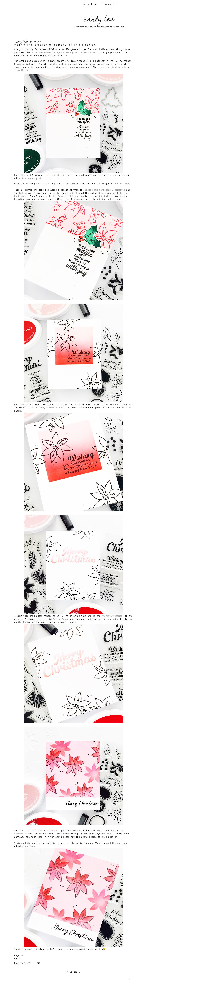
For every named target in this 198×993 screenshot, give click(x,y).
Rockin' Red (122, 183)
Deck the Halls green (71, 196)
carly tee (99, 20)
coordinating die (116, 67)
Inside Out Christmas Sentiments (105, 190)
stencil (18, 70)
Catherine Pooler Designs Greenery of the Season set (64, 52)
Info (96, 4)
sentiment (30, 846)
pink (99, 831)
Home (85, 4)
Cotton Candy (37, 408)
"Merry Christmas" (113, 616)
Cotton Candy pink (30, 178)
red (131, 619)
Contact (110, 4)
